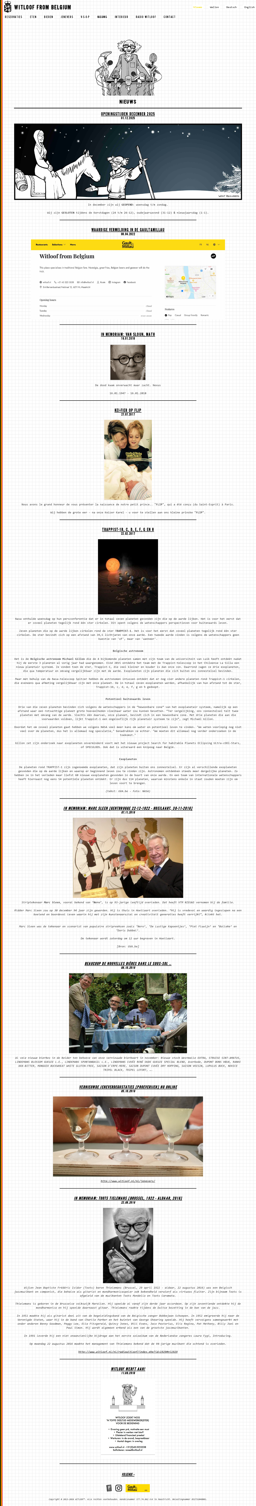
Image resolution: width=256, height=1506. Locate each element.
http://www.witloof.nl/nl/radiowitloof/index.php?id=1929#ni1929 (128, 1352)
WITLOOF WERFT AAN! (128, 1370)
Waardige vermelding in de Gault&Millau (128, 230)
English (249, 7)
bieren (48, 17)
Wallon (214, 7)
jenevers (67, 17)
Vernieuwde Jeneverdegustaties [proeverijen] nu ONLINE (128, 1088)
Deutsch (231, 7)
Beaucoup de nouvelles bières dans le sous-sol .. (128, 964)
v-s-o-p (85, 17)
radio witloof (146, 17)
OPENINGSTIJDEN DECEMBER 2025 (128, 115)
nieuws (102, 17)
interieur (121, 17)
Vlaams (197, 7)
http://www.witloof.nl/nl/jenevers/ (128, 1181)
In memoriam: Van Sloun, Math (128, 335)
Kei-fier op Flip (128, 411)
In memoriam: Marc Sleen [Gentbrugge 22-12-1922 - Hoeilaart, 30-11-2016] (127, 809)
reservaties (13, 17)
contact (170, 17)
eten (33, 17)
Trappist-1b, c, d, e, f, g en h (128, 530)
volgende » (128, 1475)
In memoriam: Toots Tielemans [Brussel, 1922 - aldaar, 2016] (128, 1199)
